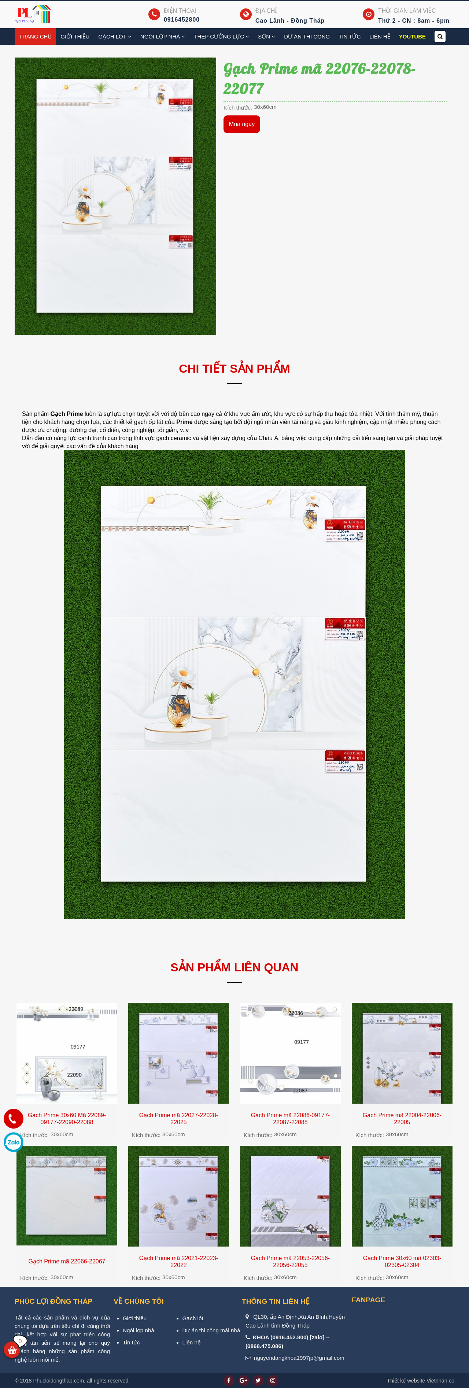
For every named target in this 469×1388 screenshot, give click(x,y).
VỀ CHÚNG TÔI (139, 1301)
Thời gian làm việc (407, 11)
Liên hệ (379, 36)
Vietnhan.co (420, 1381)
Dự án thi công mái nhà (211, 1330)
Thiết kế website (406, 1381)
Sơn (266, 36)
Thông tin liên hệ (276, 1301)
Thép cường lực (221, 36)
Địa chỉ (266, 11)
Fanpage (368, 1300)
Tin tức (350, 36)
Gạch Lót (115, 36)
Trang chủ (35, 36)
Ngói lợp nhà (162, 36)
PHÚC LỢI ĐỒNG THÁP (53, 1301)
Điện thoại (180, 11)
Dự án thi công (307, 36)
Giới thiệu (74, 36)
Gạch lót (192, 1318)
